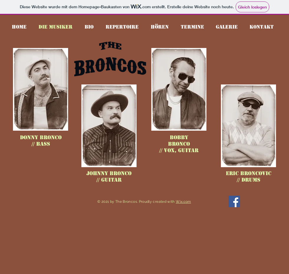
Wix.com (183, 202)
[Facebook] (234, 201)
